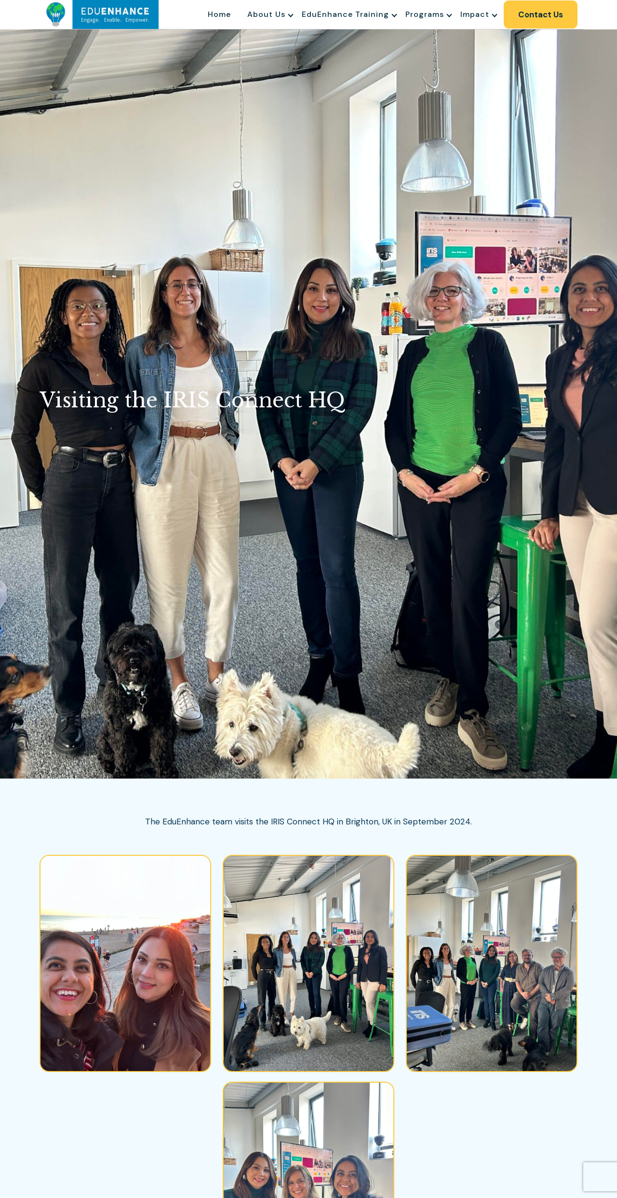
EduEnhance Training (344, 14)
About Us (265, 14)
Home (218, 14)
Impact (473, 14)
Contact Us (540, 14)
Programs (423, 14)
